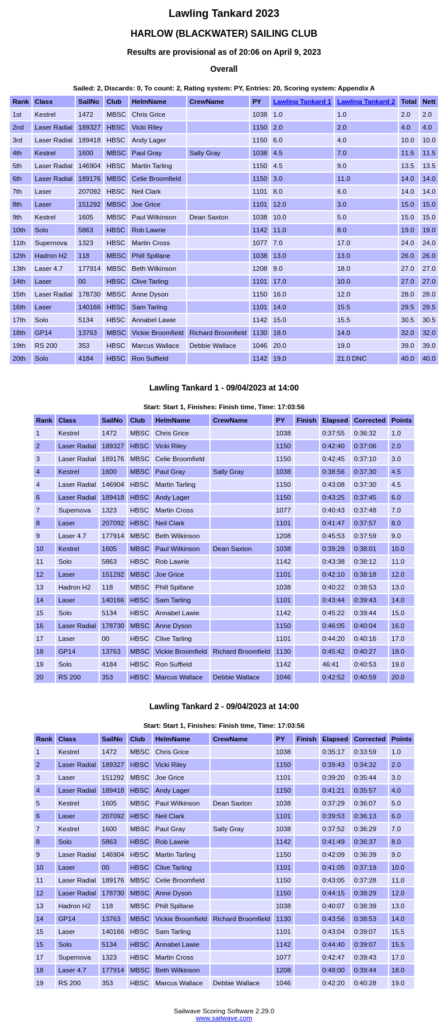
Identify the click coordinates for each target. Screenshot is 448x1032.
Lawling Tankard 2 (366, 101)
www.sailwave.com (224, 1017)
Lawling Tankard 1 (302, 101)
